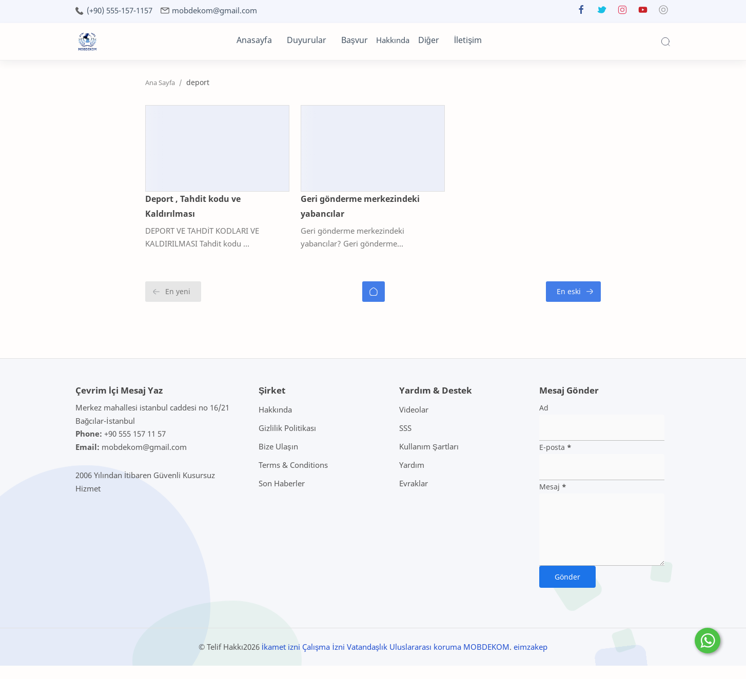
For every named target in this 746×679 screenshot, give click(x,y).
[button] (581, 12)
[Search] (665, 41)
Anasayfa (254, 40)
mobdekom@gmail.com (214, 10)
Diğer (428, 40)
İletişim (468, 40)
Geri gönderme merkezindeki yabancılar (360, 227)
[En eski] (643, 305)
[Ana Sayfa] (373, 305)
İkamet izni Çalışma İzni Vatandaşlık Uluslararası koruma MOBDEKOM (385, 659)
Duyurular (306, 40)
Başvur (354, 40)
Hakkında (392, 40)
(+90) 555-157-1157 (119, 10)
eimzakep (530, 659)
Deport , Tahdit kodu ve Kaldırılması (149, 227)
